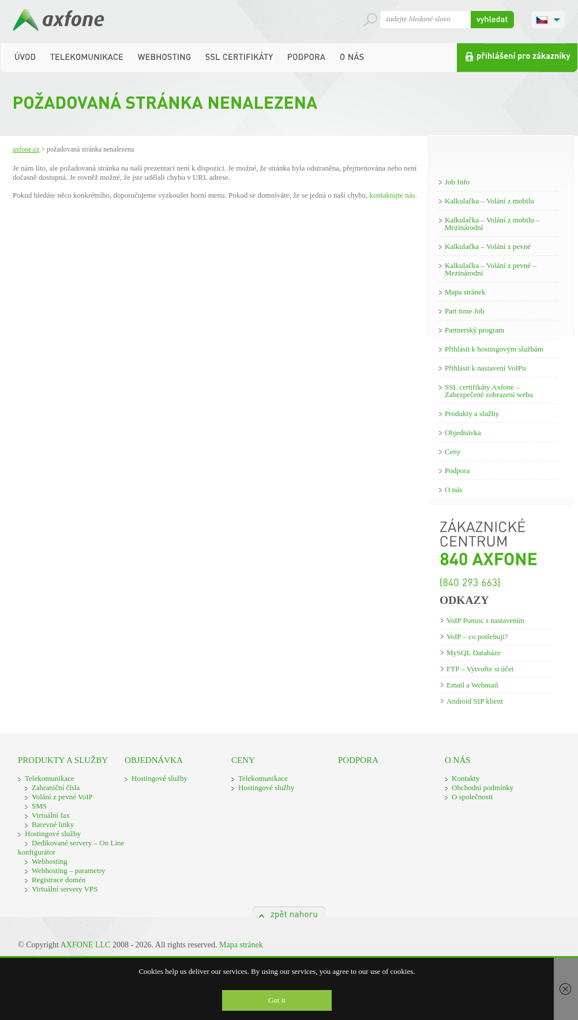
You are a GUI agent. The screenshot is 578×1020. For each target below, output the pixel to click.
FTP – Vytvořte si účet (479, 668)
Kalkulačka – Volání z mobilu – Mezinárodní (492, 224)
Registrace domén (59, 879)
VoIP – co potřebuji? (477, 636)
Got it (277, 1000)
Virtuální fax (51, 815)
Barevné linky (53, 824)
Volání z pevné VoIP (62, 796)
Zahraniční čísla (56, 787)
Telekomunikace (49, 778)
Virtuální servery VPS (65, 889)
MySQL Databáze (473, 652)
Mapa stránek (465, 292)
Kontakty (465, 778)
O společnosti (472, 796)
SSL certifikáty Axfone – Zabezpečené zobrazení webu (489, 391)
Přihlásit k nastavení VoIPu (485, 368)
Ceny (452, 451)
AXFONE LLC (86, 944)
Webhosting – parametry (68, 870)
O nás (453, 489)
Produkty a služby (472, 413)
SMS (39, 806)
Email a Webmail (472, 685)
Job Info (457, 181)
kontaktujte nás (392, 195)
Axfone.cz (26, 149)
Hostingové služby (53, 833)
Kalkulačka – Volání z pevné (488, 246)
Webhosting (49, 861)
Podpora (457, 470)
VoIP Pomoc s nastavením (485, 620)
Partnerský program (474, 330)
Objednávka (463, 432)
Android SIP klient (474, 701)
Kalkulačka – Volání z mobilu (489, 201)
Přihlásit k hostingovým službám (494, 349)
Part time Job (465, 311)
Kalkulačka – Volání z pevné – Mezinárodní (490, 269)
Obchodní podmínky (482, 787)
